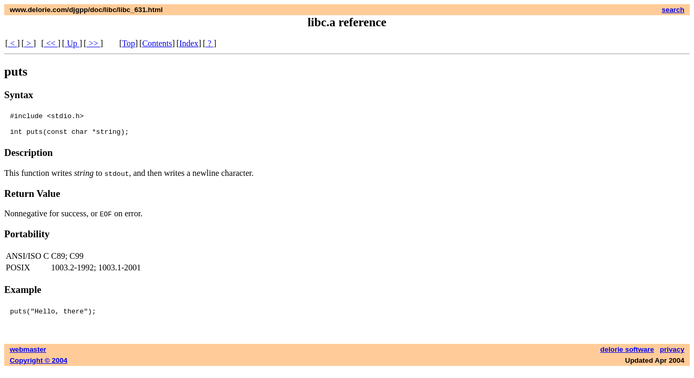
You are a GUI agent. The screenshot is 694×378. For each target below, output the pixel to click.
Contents (157, 43)
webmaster (27, 354)
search (673, 10)
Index (188, 43)
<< (51, 43)
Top (128, 43)
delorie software (627, 354)
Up (72, 43)
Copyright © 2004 (38, 365)
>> (93, 43)
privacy (672, 354)
